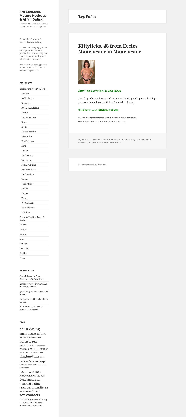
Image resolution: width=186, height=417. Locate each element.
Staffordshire (27, 184)
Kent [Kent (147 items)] (21, 365)
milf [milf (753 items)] (39, 387)
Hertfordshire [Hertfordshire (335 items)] (27, 361)
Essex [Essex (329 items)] (36, 356)
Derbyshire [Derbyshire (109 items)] (34, 352)
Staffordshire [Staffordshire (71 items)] (36, 399)
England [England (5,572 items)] (26, 356)
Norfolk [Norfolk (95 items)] (45, 388)
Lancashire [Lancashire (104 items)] (28, 365)
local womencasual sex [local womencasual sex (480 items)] (32, 375)
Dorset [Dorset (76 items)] (41, 352)
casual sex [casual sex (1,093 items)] (26, 349)
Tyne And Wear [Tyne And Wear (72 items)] (25, 403)
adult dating (129, 139)
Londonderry (27, 155)
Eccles (149, 139)
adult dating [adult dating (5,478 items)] (30, 329)
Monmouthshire (28, 165)
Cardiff (24, 112)
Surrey (24, 193)
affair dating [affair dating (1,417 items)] (28, 334)
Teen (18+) (24, 248)
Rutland (25, 179)
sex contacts (115, 142)
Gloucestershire (28, 131)
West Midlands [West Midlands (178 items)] (26, 406)
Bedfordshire (27, 98)
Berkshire (26, 103)
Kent (23, 146)
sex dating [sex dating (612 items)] (25, 399)
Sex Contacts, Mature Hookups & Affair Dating (33, 15)
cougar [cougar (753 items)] (44, 348)
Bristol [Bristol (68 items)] (39, 337)
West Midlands (28, 207)
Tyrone (24, 198)
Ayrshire (25, 93)
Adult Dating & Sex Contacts (32, 89)
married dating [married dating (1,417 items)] (30, 384)
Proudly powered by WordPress (92, 164)
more (131, 102)
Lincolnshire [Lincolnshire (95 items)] (24, 368)
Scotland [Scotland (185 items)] (36, 391)
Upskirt (23, 253)
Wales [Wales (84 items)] (41, 403)
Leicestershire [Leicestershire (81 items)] (42, 365)
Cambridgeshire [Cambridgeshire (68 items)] (40, 345)
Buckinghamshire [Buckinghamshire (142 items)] (27, 345)
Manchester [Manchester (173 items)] (35, 380)
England (82, 142)
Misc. (22, 239)
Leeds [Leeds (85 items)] (34, 365)
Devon (24, 122)
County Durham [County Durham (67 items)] (25, 352)
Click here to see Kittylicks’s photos (98, 109)
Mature (23, 234)
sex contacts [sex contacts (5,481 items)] (30, 395)
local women (92, 142)
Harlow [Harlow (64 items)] (42, 357)
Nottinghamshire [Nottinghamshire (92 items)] (26, 391)
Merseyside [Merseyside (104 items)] (32, 388)
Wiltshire (25, 212)
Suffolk (24, 188)
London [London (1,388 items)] (25, 379)
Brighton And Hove (30, 108)
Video (22, 258)
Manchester (26, 160)
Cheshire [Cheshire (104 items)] (36, 349)
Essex (23, 127)
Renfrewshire (27, 174)
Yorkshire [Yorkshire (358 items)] (38, 405)
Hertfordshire (27, 141)
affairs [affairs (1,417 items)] (41, 334)
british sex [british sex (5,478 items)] (28, 341)
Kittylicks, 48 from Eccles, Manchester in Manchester (109, 49)
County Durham (28, 117)
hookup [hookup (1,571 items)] (39, 361)
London (24, 150)
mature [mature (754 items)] (24, 387)
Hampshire (26, 136)
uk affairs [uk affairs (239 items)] (34, 402)
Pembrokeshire (28, 169)
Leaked (23, 229)
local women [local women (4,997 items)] (30, 371)
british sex (140, 139)
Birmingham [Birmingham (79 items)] (33, 337)
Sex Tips (23, 243)
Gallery (23, 224)
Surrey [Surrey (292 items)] (43, 399)
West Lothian (27, 203)
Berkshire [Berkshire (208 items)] (24, 337)
